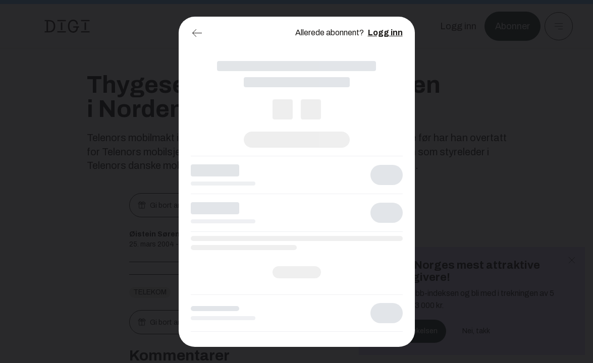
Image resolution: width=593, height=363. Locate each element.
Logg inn (385, 32)
